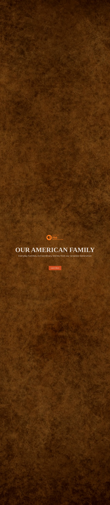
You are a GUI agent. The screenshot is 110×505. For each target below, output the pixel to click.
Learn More (55, 268)
